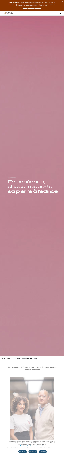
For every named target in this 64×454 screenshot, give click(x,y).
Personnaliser (32, 451)
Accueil (3, 358)
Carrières (9, 358)
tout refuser (43, 451)
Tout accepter (22, 451)
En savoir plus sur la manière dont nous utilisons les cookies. (32, 445)
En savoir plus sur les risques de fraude (32, 8)
